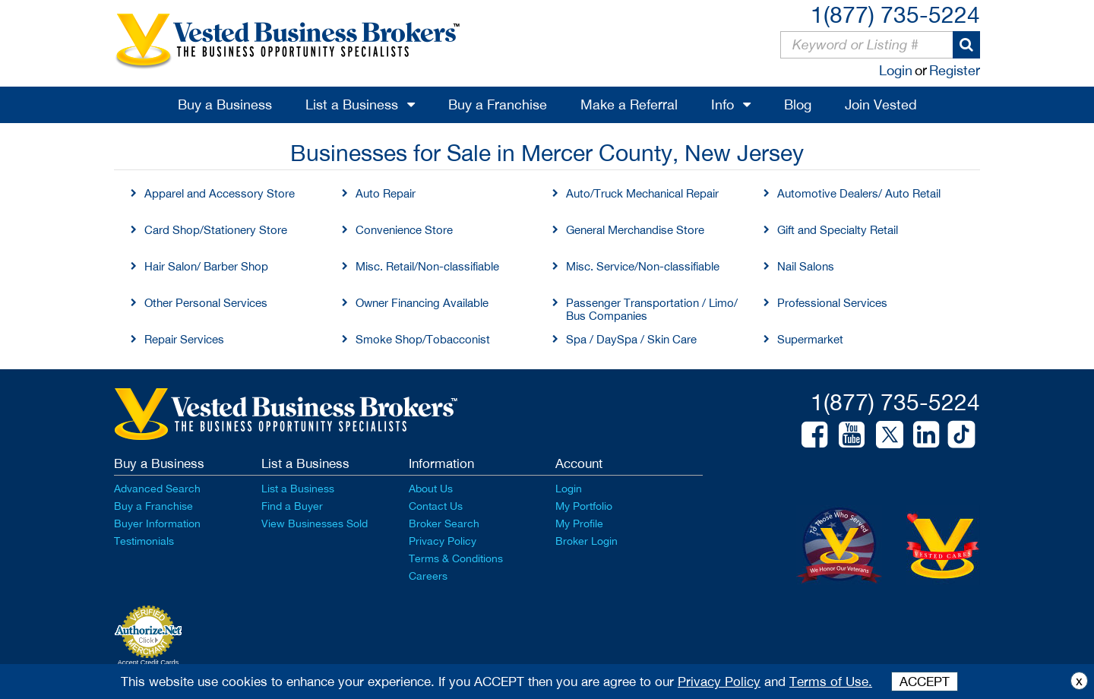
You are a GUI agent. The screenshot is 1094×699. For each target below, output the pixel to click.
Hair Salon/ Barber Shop (206, 266)
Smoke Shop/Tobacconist (423, 339)
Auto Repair (386, 193)
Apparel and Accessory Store (219, 193)
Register (954, 70)
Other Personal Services (205, 302)
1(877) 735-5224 (895, 14)
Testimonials (144, 541)
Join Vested (881, 104)
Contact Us (436, 506)
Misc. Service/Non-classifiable (642, 266)
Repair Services (184, 339)
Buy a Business (225, 104)
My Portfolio (583, 506)
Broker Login (586, 541)
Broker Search (444, 523)
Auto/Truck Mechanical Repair (642, 193)
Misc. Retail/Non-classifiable (427, 266)
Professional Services (832, 302)
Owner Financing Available (422, 302)
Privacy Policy (442, 541)
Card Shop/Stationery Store (215, 229)
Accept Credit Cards (148, 662)
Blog (797, 104)
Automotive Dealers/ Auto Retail (859, 193)
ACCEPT (925, 681)
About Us (431, 488)
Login (895, 70)
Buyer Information (157, 523)
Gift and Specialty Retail (837, 229)
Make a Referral (629, 104)
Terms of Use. (830, 681)
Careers (428, 576)
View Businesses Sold (314, 523)
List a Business (351, 104)
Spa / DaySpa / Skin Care (631, 339)
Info (722, 104)
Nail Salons (805, 266)
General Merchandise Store (635, 229)
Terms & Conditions (456, 558)
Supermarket (810, 339)
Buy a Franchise (497, 104)
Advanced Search (157, 488)
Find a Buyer (292, 506)
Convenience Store (404, 229)
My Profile (579, 523)
